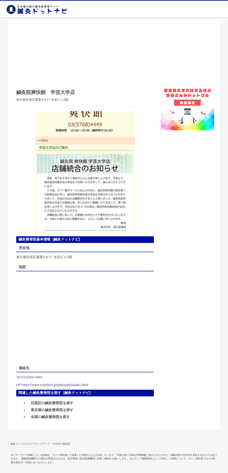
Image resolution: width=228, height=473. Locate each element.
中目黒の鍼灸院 (61, 443)
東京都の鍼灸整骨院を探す (52, 410)
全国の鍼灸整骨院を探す (50, 417)
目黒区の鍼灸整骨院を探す (52, 403)
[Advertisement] (114, 51)
